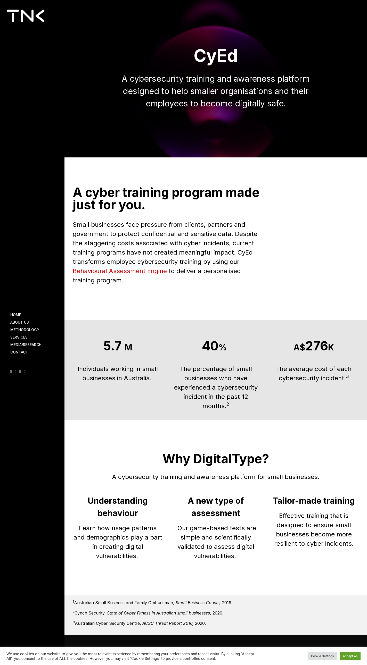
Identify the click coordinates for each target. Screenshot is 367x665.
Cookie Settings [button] (322, 656)
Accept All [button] (350, 656)
